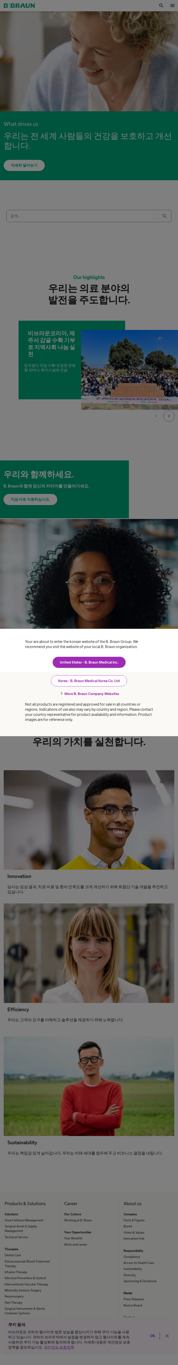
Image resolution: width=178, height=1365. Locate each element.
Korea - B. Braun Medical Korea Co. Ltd (89, 681)
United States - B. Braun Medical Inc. (89, 662)
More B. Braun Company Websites (89, 693)
